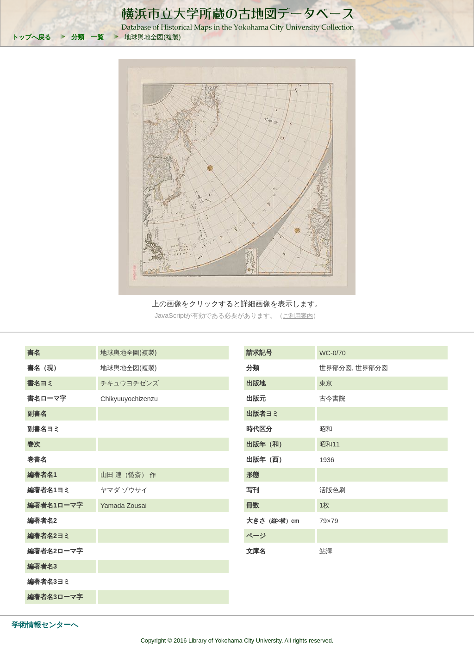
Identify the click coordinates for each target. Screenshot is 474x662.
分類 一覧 (87, 37)
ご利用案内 (298, 315)
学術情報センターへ (45, 625)
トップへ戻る (31, 37)
